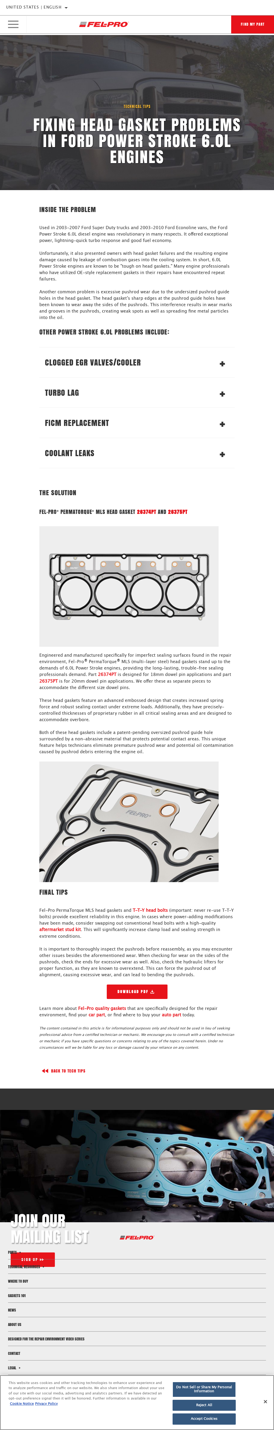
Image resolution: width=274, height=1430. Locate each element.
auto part (171, 1014)
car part (97, 1014)
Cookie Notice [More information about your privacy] (22, 1404)
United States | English (34, 7)
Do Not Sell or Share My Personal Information (204, 1389)
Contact (14, 1353)
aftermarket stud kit (60, 929)
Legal (15, 1367)
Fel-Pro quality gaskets (102, 1008)
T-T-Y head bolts (150, 910)
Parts (15, 1252)
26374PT (146, 512)
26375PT (178, 512)
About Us (14, 1324)
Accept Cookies (204, 1419)
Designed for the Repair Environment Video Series (46, 1338)
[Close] (265, 1402)
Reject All (204, 1405)
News (12, 1309)
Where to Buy (18, 1280)
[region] (137, 1402)
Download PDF (133, 991)
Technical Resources (27, 1266)
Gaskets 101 (17, 1295)
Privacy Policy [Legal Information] (46, 1404)
